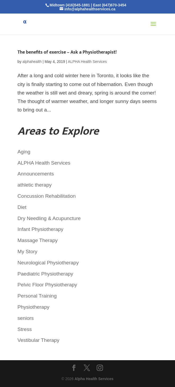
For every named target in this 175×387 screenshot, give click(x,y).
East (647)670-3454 (109, 5)
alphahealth (32, 61)
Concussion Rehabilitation (46, 196)
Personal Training (37, 296)
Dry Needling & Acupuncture (49, 218)
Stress (24, 329)
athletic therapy (34, 185)
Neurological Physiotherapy (48, 262)
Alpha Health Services (94, 379)
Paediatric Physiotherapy (45, 274)
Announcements (35, 174)
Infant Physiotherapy (40, 229)
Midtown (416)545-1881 (70, 5)
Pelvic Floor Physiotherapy (47, 284)
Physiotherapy (33, 307)
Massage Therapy (37, 240)
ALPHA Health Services (87, 61)
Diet (21, 207)
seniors (25, 318)
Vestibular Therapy (38, 340)
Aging (23, 151)
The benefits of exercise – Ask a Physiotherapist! (67, 52)
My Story (27, 251)
